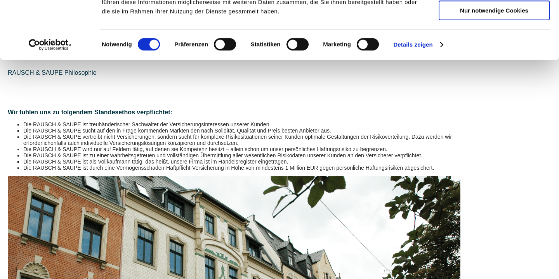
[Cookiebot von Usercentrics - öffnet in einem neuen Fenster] (50, 99)
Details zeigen (412, 98)
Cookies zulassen (494, 19)
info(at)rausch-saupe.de (224, 271)
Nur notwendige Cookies (494, 64)
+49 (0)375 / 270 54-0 (224, 258)
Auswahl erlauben (494, 42)
